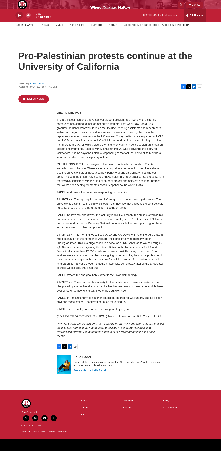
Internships (126, 414)
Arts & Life (77, 32)
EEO (83, 421)
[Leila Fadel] (64, 371)
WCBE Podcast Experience (141, 32)
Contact (84, 414)
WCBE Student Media (176, 32)
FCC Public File (169, 414)
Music (59, 32)
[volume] (28, 22)
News (45, 32)
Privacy (165, 408)
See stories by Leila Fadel (90, 377)
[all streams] (195, 22)
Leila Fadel (37, 90)
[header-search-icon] (182, 8)
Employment (127, 408)
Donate (198, 8)
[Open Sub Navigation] (37, 32)
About (113, 32)
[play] (19, 22)
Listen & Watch (25, 32)
